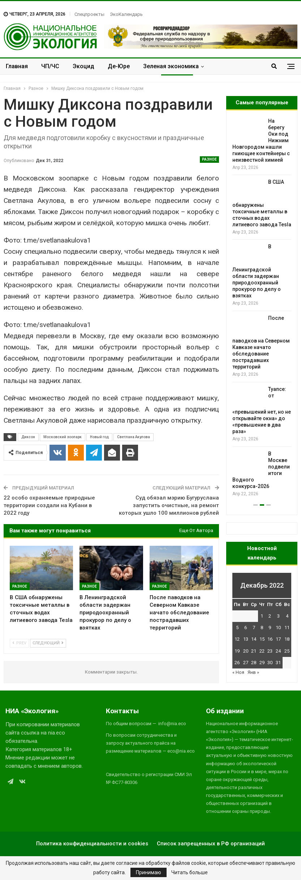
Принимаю (148, 872)
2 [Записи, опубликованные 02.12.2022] (269, 616)
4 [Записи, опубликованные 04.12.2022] (287, 616)
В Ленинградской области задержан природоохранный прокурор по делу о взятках (256, 271)
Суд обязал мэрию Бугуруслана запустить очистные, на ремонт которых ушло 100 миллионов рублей (169, 505)
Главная (17, 66)
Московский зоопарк (62, 437)
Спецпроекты (89, 14)
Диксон (28, 437)
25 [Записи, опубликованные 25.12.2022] (286, 651)
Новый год (99, 437)
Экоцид (83, 66)
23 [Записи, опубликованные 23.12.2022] (269, 651)
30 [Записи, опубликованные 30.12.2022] (269, 662)
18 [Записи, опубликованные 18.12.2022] (286, 639)
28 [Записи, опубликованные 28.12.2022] (253, 662)
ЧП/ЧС (50, 66)
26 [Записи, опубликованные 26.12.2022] (237, 662)
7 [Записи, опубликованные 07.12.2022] (254, 627)
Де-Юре (119, 66)
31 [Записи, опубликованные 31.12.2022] (278, 662)
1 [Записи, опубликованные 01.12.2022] (262, 616)
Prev (19, 643)
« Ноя (238, 672)
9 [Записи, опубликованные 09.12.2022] (269, 627)
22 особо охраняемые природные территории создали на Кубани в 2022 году (49, 505)
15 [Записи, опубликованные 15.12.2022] (262, 639)
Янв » (253, 672)
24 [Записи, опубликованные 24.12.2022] (278, 651)
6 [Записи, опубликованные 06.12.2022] (245, 627)
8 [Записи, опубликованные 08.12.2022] (262, 627)
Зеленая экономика (171, 66)
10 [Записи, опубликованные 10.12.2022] (278, 627)
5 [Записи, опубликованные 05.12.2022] (237, 627)
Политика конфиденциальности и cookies (92, 843)
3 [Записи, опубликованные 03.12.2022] (278, 616)
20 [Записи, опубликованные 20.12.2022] (245, 651)
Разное (209, 159)
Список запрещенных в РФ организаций (211, 843)
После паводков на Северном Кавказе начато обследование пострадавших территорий (261, 342)
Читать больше (189, 872)
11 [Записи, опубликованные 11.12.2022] (286, 627)
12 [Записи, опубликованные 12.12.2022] (237, 639)
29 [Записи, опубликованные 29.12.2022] (262, 662)
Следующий (48, 643)
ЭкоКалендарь (126, 14)
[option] (261, 307)
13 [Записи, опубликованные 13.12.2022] (245, 639)
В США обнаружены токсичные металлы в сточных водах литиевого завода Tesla (261, 203)
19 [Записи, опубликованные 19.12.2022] (237, 651)
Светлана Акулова (133, 437)
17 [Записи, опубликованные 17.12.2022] (278, 639)
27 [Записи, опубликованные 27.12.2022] (245, 662)
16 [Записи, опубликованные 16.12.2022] (269, 639)
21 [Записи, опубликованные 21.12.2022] (253, 651)
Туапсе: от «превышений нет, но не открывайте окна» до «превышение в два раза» (261, 410)
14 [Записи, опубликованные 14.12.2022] (253, 639)
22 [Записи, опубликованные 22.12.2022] (262, 651)
